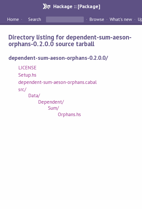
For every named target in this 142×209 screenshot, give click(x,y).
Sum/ (53, 108)
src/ (22, 89)
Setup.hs (27, 75)
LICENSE (27, 67)
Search (34, 19)
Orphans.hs (69, 114)
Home (13, 19)
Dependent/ (51, 102)
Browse (96, 19)
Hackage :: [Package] (76, 6)
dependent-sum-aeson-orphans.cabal (57, 82)
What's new (121, 19)
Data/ (34, 95)
